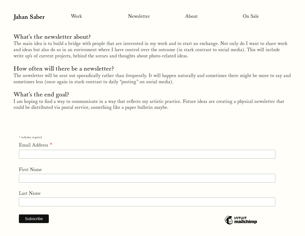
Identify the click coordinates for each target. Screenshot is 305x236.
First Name (30, 170)
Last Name (30, 193)
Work (76, 16)
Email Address (35, 145)
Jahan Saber (31, 17)
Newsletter (139, 16)
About (191, 16)
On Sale (251, 16)
